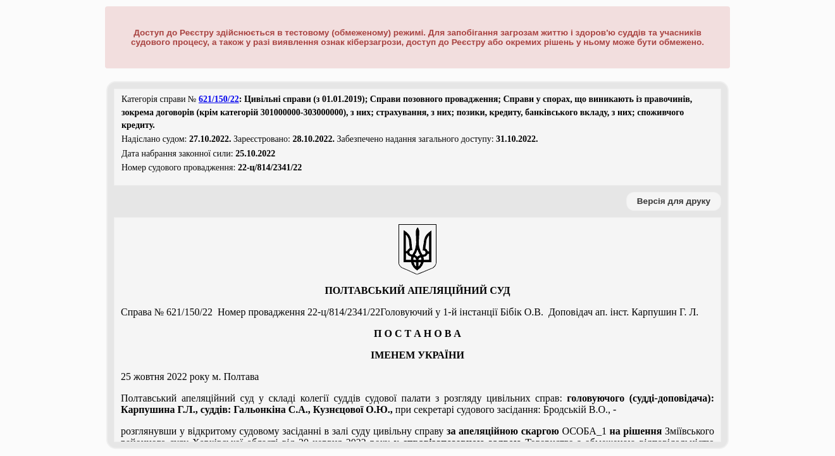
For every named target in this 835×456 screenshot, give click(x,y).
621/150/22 (219, 99)
